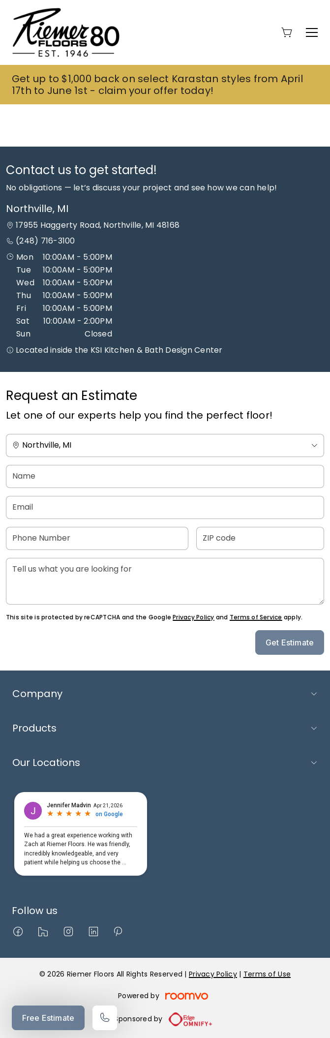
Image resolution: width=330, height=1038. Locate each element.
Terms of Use (267, 974)
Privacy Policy (193, 617)
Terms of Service (256, 617)
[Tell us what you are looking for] (165, 581)
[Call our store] (104, 1018)
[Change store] (165, 445)
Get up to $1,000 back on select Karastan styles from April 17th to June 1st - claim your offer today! (157, 84)
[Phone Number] (97, 538)
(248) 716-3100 (45, 240)
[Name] (165, 476)
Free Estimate (48, 1018)
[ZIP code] (260, 538)
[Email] (165, 507)
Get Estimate (290, 642)
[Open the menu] (311, 32)
